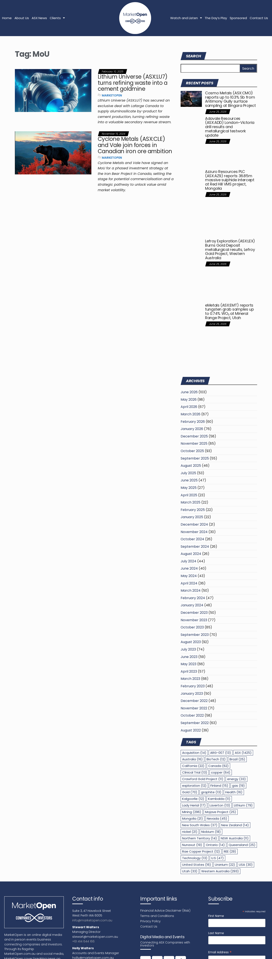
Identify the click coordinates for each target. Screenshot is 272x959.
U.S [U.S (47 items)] (217, 858)
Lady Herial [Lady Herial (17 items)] (194, 805)
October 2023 (192, 627)
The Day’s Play (216, 18)
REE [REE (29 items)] (230, 851)
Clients (57, 18)
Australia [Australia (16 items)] (192, 759)
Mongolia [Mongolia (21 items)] (192, 818)
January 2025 (192, 517)
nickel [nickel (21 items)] (189, 831)
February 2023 (193, 686)
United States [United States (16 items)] (196, 864)
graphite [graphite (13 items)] (211, 792)
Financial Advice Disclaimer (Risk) (165, 910)
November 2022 (194, 708)
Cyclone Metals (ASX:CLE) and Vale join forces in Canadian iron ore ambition (135, 145)
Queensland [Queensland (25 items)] (242, 845)
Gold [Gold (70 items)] (189, 792)
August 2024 (191, 553)
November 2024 (194, 531)
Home (7, 18)
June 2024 (189, 568)
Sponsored (238, 18)
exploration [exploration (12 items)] (194, 785)
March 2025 (190, 502)
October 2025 (192, 450)
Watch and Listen (186, 18)
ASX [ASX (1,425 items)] (243, 752)
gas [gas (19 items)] (238, 785)
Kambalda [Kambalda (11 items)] (219, 798)
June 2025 (189, 480)
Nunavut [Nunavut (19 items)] (192, 845)
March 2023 (190, 678)
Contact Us (259, 18)
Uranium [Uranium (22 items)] (225, 864)
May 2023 (188, 664)
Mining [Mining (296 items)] (191, 812)
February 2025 (193, 509)
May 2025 (189, 487)
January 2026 (192, 428)
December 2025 (194, 436)
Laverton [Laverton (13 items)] (220, 805)
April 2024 (189, 583)
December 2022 (194, 700)
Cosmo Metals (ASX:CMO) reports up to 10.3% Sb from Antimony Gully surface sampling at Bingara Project (230, 99)
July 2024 (188, 561)
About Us (21, 18)
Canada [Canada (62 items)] (218, 766)
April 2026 (189, 406)
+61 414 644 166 (83, 941)
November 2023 (194, 620)
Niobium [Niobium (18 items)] (211, 831)
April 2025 (189, 495)
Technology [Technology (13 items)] (194, 858)
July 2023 (188, 649)
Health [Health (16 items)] (233, 792)
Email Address (220, 952)
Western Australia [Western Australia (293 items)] (220, 871)
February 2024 (193, 597)
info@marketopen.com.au (92, 920)
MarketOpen (112, 95)
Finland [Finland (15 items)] (219, 785)
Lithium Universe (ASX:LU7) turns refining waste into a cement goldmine (132, 83)
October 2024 (192, 539)
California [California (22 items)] (193, 766)
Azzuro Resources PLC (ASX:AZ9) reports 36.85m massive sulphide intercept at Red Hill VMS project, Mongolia (229, 180)
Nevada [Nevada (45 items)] (217, 818)
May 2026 (189, 399)
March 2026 (190, 414)
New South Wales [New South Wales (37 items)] (199, 825)
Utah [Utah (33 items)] (189, 871)
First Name (216, 916)
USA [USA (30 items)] (246, 864)
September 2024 (195, 546)
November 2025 (194, 443)
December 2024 (194, 524)
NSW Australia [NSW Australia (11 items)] (235, 838)
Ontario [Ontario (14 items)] (215, 845)
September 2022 (195, 722)
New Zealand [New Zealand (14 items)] (235, 825)
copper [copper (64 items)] (220, 772)
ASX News (39, 18)
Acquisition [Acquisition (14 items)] (194, 752)
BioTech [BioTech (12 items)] (216, 759)
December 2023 (194, 612)
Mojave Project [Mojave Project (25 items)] (220, 812)
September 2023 (195, 634)
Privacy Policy (150, 921)
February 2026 (193, 421)
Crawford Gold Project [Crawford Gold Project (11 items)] (202, 779)
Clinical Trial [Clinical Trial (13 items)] (194, 772)
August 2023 (191, 641)
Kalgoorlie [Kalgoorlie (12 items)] (193, 798)
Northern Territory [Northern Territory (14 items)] (199, 838)
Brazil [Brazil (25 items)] (237, 759)
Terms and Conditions (157, 916)
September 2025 (195, 458)
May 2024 (189, 575)
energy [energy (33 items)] (236, 779)
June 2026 (189, 392)
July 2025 (188, 473)
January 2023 (192, 693)
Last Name (216, 933)
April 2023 (189, 671)
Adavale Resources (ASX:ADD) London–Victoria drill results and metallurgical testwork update (229, 127)
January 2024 (192, 605)
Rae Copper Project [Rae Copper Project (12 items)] (201, 851)
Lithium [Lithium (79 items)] (243, 805)
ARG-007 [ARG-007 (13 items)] (220, 752)
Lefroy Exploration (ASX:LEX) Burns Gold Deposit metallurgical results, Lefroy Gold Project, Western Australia (230, 249)
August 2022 (191, 730)
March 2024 (191, 590)
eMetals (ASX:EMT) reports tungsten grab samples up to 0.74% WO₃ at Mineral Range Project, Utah (229, 311)
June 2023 (189, 656)
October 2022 (192, 715)
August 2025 (191, 465)
